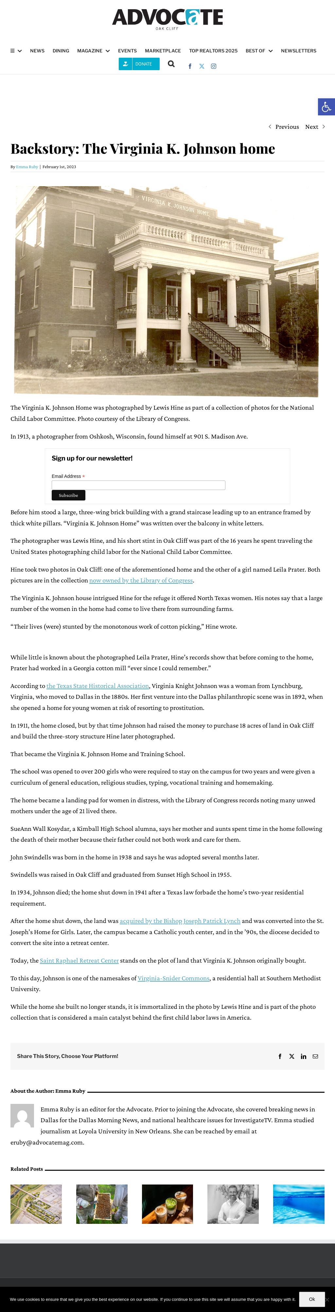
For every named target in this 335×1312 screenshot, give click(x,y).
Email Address (68, 476)
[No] (327, 1299)
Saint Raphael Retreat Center (79, 960)
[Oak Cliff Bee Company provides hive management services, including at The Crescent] (102, 1188)
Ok (312, 1299)
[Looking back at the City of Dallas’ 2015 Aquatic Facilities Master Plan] (299, 1188)
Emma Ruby (27, 166)
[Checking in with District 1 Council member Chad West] (233, 1188)
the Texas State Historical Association (97, 686)
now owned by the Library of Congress (141, 580)
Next (311, 126)
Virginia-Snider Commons (173, 978)
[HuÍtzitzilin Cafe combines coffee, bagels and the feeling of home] (167, 1188)
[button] (326, 106)
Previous (287, 126)
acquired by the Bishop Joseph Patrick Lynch (180, 921)
